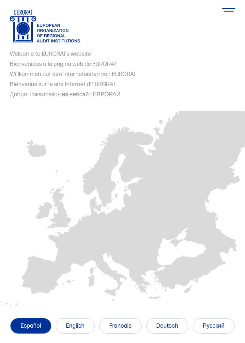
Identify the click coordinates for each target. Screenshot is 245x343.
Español (31, 325)
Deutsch (167, 325)
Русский (214, 325)
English (75, 325)
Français (120, 325)
